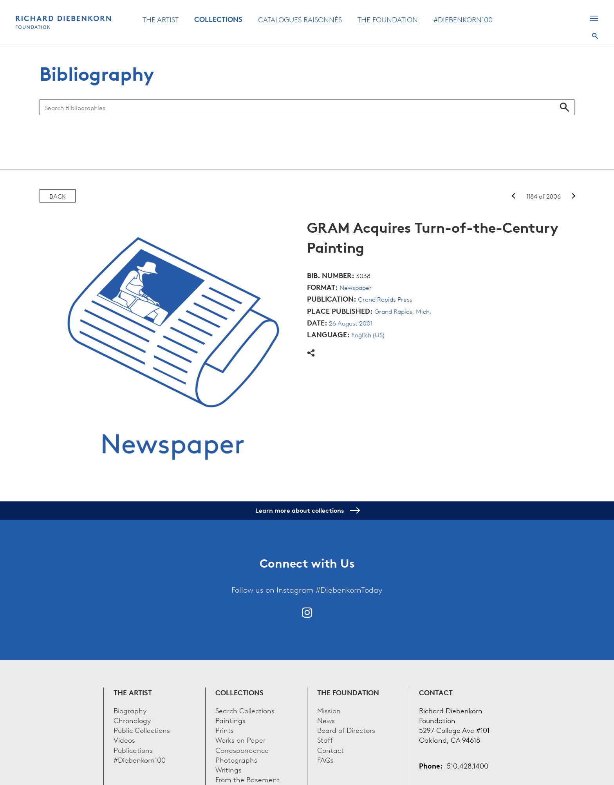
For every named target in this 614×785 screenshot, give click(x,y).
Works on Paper (240, 739)
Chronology (132, 720)
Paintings (230, 720)
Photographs (236, 759)
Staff (325, 739)
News (326, 720)
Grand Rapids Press (385, 299)
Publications (133, 749)
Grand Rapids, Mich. (403, 311)
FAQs (325, 759)
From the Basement (247, 779)
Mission (329, 710)
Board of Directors (346, 729)
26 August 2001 (350, 322)
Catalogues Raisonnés (300, 19)
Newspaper (356, 287)
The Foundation (388, 19)
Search (595, 36)
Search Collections (244, 710)
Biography (130, 710)
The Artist (161, 19)
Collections (218, 19)
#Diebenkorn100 (463, 19)
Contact (330, 749)
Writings (228, 769)
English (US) (368, 334)
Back (57, 196)
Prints (224, 729)
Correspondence (242, 749)
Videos (124, 739)
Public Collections (142, 729)
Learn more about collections (307, 510)
